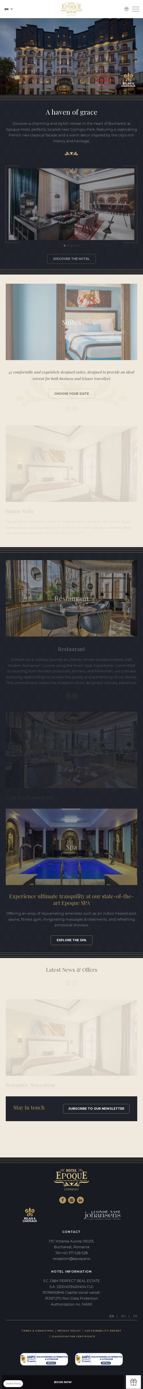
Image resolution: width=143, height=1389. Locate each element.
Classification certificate (73, 1336)
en (6, 9)
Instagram (71, 1200)
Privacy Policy (69, 1330)
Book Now (63, 1382)
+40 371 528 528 (71, 1253)
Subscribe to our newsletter (96, 1108)
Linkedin (80, 1200)
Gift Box (126, 9)
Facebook (62, 1200)
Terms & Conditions (37, 1330)
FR (135, 1316)
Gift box (133, 1382)
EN (111, 1316)
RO (123, 1316)
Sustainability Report (103, 1330)
